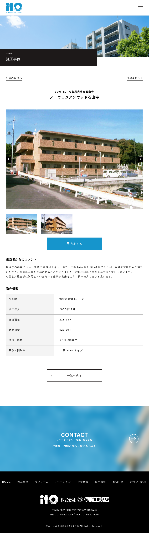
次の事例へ (135, 78)
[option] (74, 159)
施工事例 (22, 481)
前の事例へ (14, 78)
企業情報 (83, 481)
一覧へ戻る (74, 375)
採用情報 (100, 481)
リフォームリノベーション (53, 481)
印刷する (74, 243)
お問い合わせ (138, 481)
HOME (6, 481)
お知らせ (118, 481)
